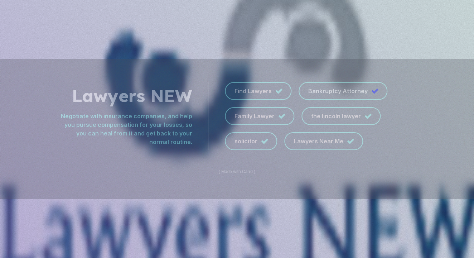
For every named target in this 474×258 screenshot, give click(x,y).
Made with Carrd (237, 171)
